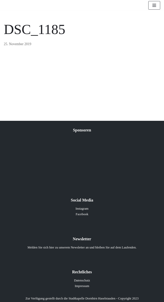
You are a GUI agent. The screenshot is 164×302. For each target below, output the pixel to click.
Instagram (82, 208)
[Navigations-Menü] (154, 5)
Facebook (82, 214)
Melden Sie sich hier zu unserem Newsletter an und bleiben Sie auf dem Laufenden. (82, 247)
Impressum (82, 286)
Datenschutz (82, 280)
